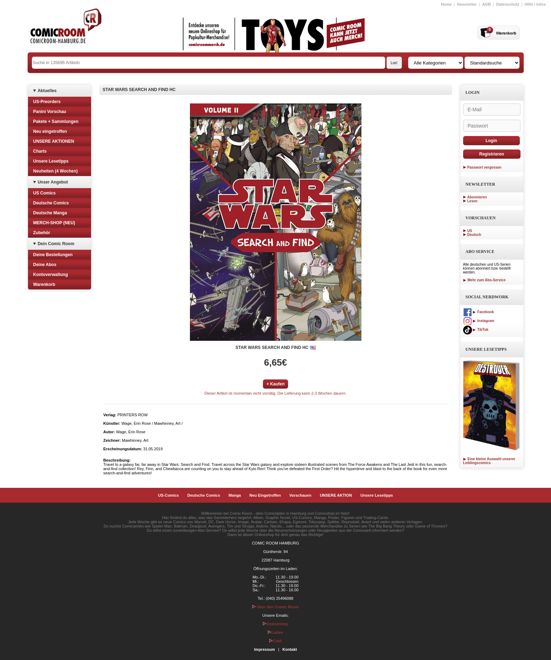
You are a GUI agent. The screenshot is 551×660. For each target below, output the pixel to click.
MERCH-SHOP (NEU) (54, 222)
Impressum (264, 649)
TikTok (476, 330)
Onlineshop (275, 624)
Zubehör (41, 232)
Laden (275, 632)
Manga (235, 495)
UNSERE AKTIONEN (53, 141)
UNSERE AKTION (336, 495)
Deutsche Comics (51, 203)
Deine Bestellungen (53, 254)
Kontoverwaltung (50, 274)
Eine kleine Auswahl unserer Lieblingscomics (489, 461)
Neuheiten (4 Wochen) (55, 171)
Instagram (478, 321)
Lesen (472, 201)
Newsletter (467, 4)
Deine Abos (45, 264)
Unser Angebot (53, 182)
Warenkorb (44, 284)
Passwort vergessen (484, 167)
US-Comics (168, 495)
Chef (275, 641)
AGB (486, 4)
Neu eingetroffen (50, 131)
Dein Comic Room (56, 243)
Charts (40, 151)
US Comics (44, 193)
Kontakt (289, 649)
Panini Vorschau (49, 111)
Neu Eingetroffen (265, 495)
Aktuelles (47, 90)
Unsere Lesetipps (51, 161)
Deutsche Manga (50, 212)
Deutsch (474, 235)
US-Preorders (47, 101)
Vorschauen (300, 495)
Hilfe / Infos (535, 4)
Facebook (478, 312)
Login (491, 140)
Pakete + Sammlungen (56, 121)
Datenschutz (507, 4)
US (469, 231)
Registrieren (491, 154)
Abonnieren (477, 197)
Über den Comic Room (275, 607)
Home (446, 4)
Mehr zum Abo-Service (484, 280)
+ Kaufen (275, 384)
